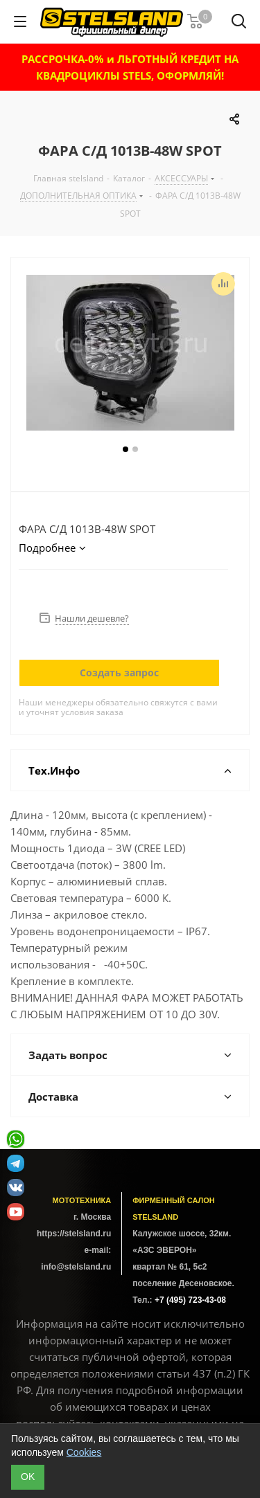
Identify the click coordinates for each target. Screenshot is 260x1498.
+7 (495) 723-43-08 (190, 1300)
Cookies (84, 1452)
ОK (28, 1476)
